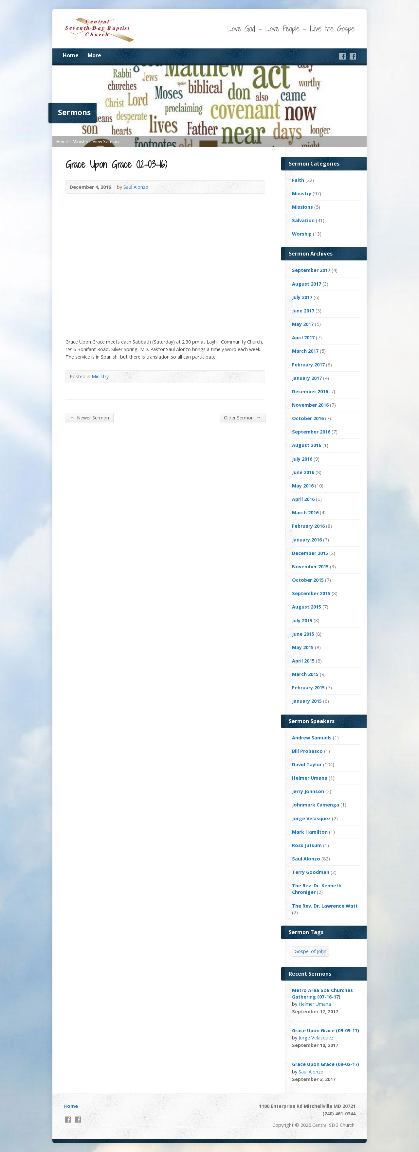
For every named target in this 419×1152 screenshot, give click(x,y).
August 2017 (306, 284)
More (94, 55)
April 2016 (303, 499)
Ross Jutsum (307, 845)
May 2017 (303, 324)
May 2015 (303, 647)
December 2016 (310, 391)
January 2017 (307, 378)
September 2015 (311, 593)
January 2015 (307, 701)
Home (71, 55)
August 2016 (306, 445)
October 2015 (308, 580)
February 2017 (308, 365)
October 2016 (308, 418)
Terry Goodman (310, 872)
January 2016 (307, 540)
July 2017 (302, 297)
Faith (298, 180)
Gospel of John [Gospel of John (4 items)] (310, 951)
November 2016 (310, 405)
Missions (302, 207)
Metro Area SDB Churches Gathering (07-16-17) (322, 993)
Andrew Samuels (312, 738)
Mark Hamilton (310, 832)
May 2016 (303, 486)
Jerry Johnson (308, 791)
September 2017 (311, 270)
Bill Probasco (307, 751)
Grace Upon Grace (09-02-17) (325, 1064)
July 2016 (302, 459)
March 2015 (305, 674)
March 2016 (305, 512)
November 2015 (310, 566)
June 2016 (303, 472)
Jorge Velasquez (311, 818)
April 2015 (303, 661)
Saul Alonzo (135, 187)
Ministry (80, 141)
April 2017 (303, 337)
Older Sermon (242, 417)
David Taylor (307, 764)
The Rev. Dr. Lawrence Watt (325, 906)
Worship (302, 234)
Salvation (303, 220)
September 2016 (311, 432)
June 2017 (303, 311)
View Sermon (106, 141)
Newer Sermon (89, 417)
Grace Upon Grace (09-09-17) (325, 1030)
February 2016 (308, 526)
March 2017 (305, 351)
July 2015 (302, 620)
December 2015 (310, 553)
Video (347, 1011)
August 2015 (306, 607)
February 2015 (308, 687)
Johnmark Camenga (315, 805)
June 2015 (303, 634)
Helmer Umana (309, 778)
